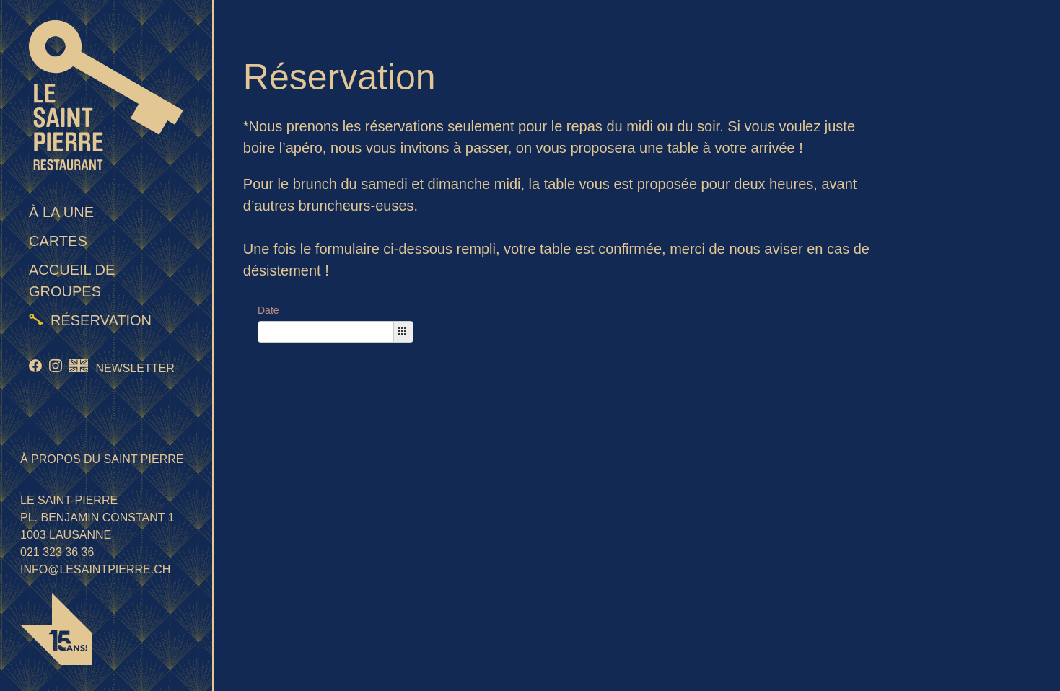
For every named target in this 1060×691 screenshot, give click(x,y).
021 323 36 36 (57, 552)
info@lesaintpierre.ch (95, 569)
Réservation (101, 320)
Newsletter (134, 368)
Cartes (58, 241)
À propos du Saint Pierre (101, 459)
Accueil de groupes (72, 280)
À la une (61, 212)
